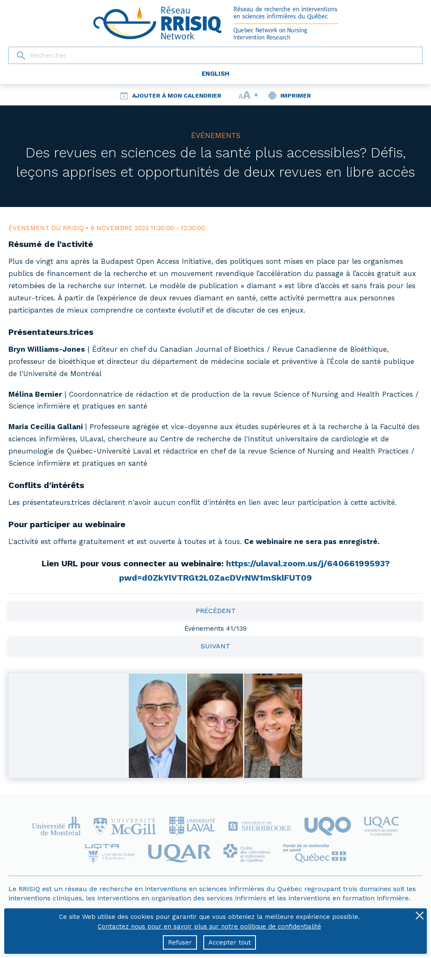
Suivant (215, 646)
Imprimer (295, 95)
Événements (215, 135)
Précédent (216, 611)
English (215, 73)
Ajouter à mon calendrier (176, 95)
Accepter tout (229, 942)
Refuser (180, 942)
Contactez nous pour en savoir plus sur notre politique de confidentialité (209, 926)
